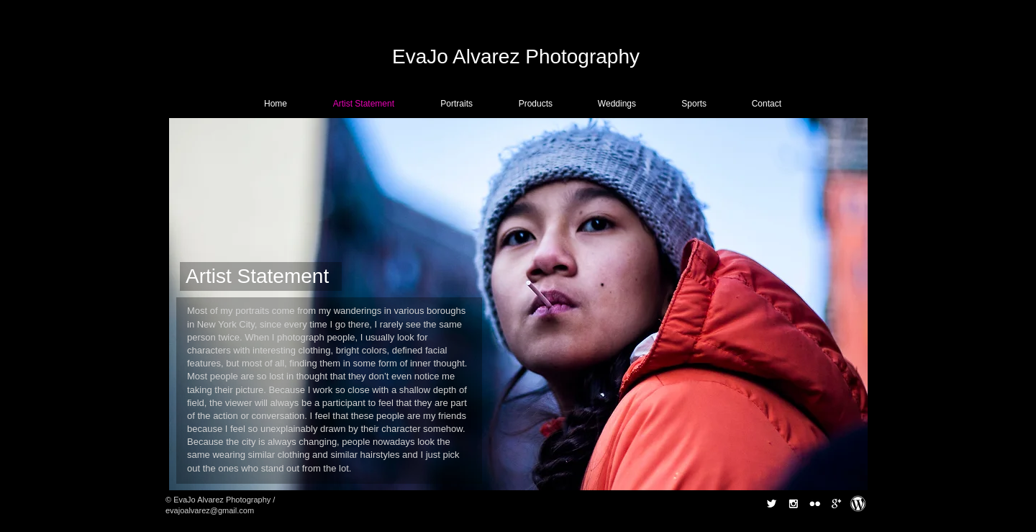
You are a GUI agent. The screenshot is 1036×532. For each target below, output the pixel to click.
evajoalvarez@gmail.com (209, 510)
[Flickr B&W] (815, 504)
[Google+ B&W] (836, 504)
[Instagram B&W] (793, 504)
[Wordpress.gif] (858, 504)
